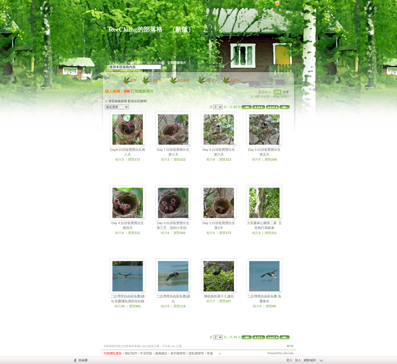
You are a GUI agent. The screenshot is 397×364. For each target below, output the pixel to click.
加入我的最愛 (156, 63)
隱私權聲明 (196, 353)
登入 (289, 360)
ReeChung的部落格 (136, 29)
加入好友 (115, 63)
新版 (181, 29)
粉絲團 (83, 360)
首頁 (133, 80)
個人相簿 (183, 80)
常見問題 (146, 353)
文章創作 (155, 80)
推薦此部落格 (134, 63)
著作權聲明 (178, 353)
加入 (298, 360)
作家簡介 (236, 80)
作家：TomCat (118, 59)
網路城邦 (286, 3)
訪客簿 (209, 80)
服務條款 (161, 353)
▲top (290, 345)
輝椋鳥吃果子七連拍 (219, 296)
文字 (286, 92)
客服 (210, 353)
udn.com (288, 353)
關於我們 (131, 353)
